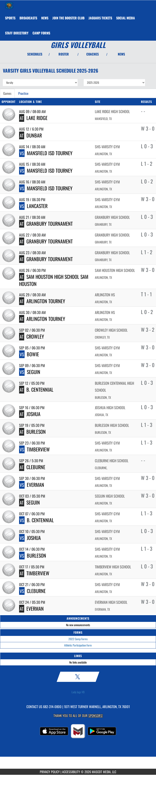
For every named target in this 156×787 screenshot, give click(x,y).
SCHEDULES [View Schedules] (34, 54)
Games (7, 93)
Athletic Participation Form (78, 645)
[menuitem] (28, 17)
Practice (23, 93)
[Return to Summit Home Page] (9, 5)
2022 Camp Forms (78, 639)
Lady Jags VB (78, 692)
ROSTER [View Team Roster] (63, 54)
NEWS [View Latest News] (121, 54)
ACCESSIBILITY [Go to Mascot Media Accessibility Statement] (71, 771)
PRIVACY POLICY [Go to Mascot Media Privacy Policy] (50, 771)
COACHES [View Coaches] (92, 54)
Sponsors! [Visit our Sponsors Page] (95, 715)
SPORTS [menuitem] (10, 17)
